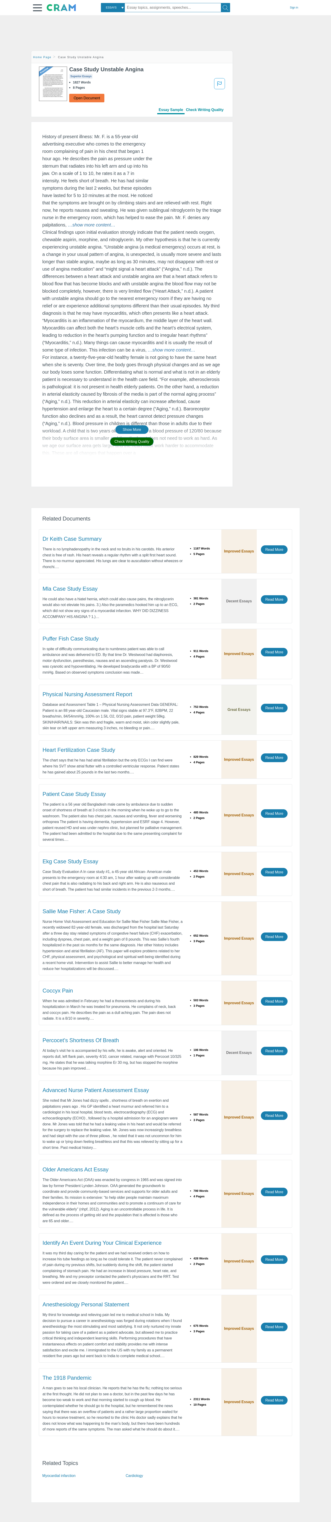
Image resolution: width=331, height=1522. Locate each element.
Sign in (294, 7)
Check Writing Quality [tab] (205, 110)
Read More (274, 550)
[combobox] (113, 7)
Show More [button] (132, 430)
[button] (37, 8)
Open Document (87, 98)
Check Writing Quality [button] (131, 441)
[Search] (225, 7)
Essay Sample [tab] (171, 110)
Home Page (42, 57)
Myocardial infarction (59, 1476)
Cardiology (134, 1476)
